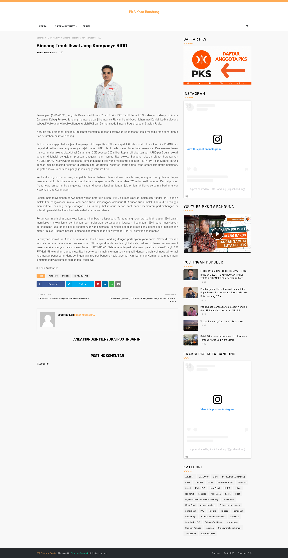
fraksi (188, 488)
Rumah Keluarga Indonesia (213, 516)
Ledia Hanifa (228, 499)
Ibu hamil (189, 493)
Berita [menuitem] (87, 26)
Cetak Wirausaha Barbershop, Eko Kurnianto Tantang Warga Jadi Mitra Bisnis (223, 338)
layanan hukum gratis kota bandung (201, 499)
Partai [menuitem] (43, 26)
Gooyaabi (84, 553)
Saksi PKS (234, 516)
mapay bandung (207, 505)
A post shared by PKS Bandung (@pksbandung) (217, 189)
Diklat (210, 482)
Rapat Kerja (190, 516)
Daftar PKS (229, 553)
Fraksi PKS (53, 275)
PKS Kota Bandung (144, 12)
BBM (215, 476)
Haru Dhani (215, 488)
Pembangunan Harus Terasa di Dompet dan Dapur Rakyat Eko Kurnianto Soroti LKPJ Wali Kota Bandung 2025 (224, 293)
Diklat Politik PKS (225, 482)
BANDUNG (203, 476)
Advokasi (189, 476)
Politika (65, 275)
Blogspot (75, 553)
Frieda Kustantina (46, 52)
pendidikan (190, 510)
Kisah (237, 493)
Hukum (238, 488)
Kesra (228, 493)
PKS (202, 510)
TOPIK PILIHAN (53, 37)
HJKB (227, 488)
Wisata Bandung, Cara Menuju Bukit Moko (221, 321)
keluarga (202, 493)
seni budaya (231, 522)
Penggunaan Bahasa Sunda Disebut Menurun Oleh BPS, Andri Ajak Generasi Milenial (223, 308)
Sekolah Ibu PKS (192, 522)
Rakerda (224, 510)
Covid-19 (199, 482)
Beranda (40, 37)
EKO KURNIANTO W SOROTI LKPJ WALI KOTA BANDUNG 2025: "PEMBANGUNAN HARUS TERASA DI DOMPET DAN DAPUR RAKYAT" (223, 275)
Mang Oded (190, 505)
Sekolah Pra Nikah (213, 522)
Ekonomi (242, 482)
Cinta (187, 482)
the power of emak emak (229, 527)
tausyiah (210, 527)
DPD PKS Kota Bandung (47, 553)
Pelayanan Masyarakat (230, 505)
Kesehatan (216, 493)
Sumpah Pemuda (193, 527)
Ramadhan (238, 510)
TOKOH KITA (190, 533)
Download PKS (244, 553)
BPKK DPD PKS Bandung (233, 476)
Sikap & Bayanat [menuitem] (65, 26)
